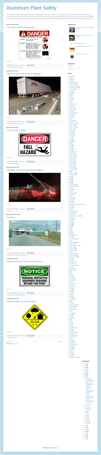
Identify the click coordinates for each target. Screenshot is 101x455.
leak (70, 229)
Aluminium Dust (72, 82)
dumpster (71, 148)
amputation (71, 89)
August (86, 410)
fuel (70, 196)
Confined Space (72, 127)
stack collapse (72, 327)
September (87, 408)
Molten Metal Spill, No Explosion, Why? (84, 46)
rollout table (71, 299)
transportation (20, 123)
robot (70, 294)
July (86, 412)
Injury (11, 254)
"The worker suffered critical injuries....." (22, 27)
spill (70, 326)
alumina (70, 81)
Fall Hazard (15, 163)
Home (35, 341)
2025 (85, 365)
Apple (70, 94)
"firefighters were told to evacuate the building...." (25, 170)
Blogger (56, 447)
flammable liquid (72, 186)
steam (70, 329)
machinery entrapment (74, 245)
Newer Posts (9, 341)
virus (70, 350)
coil (70, 118)
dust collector (72, 151)
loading (70, 237)
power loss (71, 278)
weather (13, 337)
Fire (11, 210)
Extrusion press (72, 169)
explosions (71, 164)
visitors (70, 352)
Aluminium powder (73, 86)
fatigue (70, 178)
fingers (70, 181)
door (70, 143)
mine (70, 252)
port (70, 273)
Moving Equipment (13, 123)
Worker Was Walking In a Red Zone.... (78, 43)
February (87, 421)
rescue (70, 293)
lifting (70, 232)
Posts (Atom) (15, 343)
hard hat (71, 207)
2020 (85, 375)
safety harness (72, 309)
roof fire (70, 303)
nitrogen (71, 260)
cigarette (71, 117)
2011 (85, 438)
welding (70, 355)
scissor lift (71, 312)
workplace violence (73, 357)
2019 (85, 377)
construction (71, 128)
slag (70, 319)
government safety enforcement (76, 204)
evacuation (71, 161)
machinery (20, 67)
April (86, 417)
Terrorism (71, 337)
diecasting (71, 141)
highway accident (73, 210)
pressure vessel (72, 283)
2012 (85, 437)
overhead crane (72, 265)
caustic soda (71, 109)
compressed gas (72, 123)
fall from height (72, 173)
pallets (70, 266)
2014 (85, 433)
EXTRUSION (72, 168)
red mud (71, 289)
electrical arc (71, 155)
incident (70, 217)
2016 (85, 429)
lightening (71, 234)
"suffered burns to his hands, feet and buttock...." (25, 261)
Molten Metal (22, 294)
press (70, 281)
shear (70, 316)
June (86, 413)
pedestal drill (71, 268)
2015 (85, 431)
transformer (71, 342)
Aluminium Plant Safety (31, 7)
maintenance (72, 248)
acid (70, 77)
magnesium (71, 247)
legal (70, 230)
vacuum (70, 349)
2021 (85, 373)
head (70, 209)
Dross (70, 145)
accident (71, 76)
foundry (70, 194)
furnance (71, 199)
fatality (70, 176)
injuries (70, 222)
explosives (71, 166)
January (87, 423)
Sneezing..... (11, 217)
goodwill (71, 202)
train (70, 339)
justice (70, 225)
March (86, 419)
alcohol (70, 79)
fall (69, 171)
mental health (72, 250)
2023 (85, 369)
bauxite (70, 99)
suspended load (72, 335)
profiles (70, 285)
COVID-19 (71, 135)
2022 (85, 371)
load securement (72, 235)
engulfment (71, 160)
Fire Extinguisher (72, 184)
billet (70, 100)
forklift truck (71, 192)
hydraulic (71, 214)
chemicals (71, 113)
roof (70, 301)
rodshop (71, 296)
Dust (70, 150)
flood (70, 188)
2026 (85, 363)
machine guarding (13, 67)
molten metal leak (73, 255)
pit (69, 271)
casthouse (71, 107)
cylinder (70, 138)
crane (70, 137)
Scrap (70, 314)
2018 (85, 425)
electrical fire (71, 156)
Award (70, 97)
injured (70, 220)
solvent (70, 322)
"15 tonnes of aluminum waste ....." (83, 54)
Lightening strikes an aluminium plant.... (22, 301)
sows (70, 324)
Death (11, 163)
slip (70, 321)
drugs (70, 146)
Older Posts (60, 341)
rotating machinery (73, 304)
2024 (85, 367)
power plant (71, 280)
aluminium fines (72, 84)
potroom (71, 276)
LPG (70, 240)
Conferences (72, 125)
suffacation (71, 334)
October (87, 406)
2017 (85, 427)
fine (70, 179)
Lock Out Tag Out (73, 238)
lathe (70, 227)
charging (71, 110)
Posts (70, 66)
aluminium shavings (73, 87)
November (87, 404)
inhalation (71, 219)
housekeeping (72, 212)
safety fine (71, 307)
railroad (70, 288)
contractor (71, 130)
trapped (70, 345)
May (86, 415)
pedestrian (71, 270)
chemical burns (72, 112)
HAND (70, 206)
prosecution (71, 286)
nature (70, 258)
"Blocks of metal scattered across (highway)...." (24, 74)
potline (70, 275)
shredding (71, 317)
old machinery (72, 262)
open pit (71, 263)
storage (70, 331)
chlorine (70, 115)
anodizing (71, 92)
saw (70, 311)
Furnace (71, 197)
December (87, 378)
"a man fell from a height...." (17, 130)
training (70, 340)
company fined (72, 122)
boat (70, 102)
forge (70, 191)
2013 (85, 435)
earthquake (71, 153)
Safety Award (72, 306)
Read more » (9, 61)
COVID (70, 133)
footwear (71, 189)
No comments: (22, 65)
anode (70, 91)
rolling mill (71, 298)
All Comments (72, 69)
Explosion (15, 294)
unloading (71, 347)
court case (71, 132)
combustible (71, 120)
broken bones (72, 104)
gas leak (71, 201)
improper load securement (74, 215)
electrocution (72, 158)
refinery (70, 291)
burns (11, 294)
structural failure (72, 332)
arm (70, 95)
